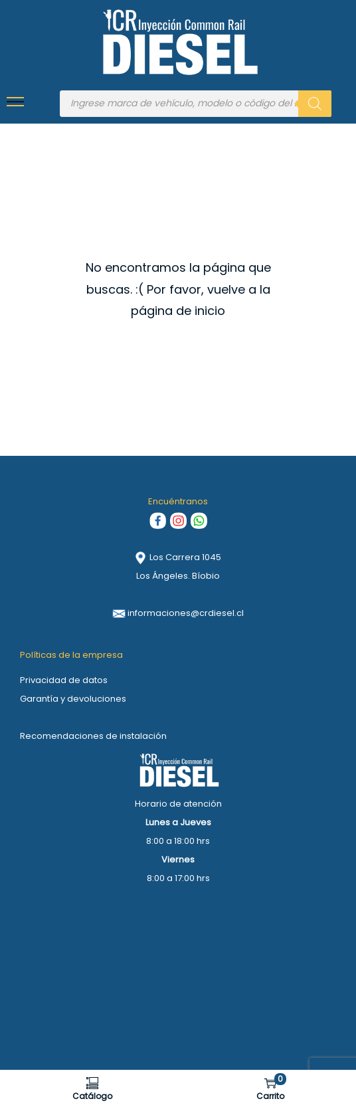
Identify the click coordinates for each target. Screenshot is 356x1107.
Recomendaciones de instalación (93, 736)
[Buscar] (314, 103)
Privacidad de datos (64, 680)
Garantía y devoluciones (73, 698)
